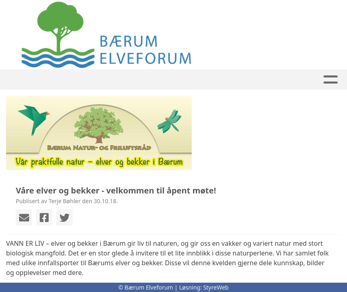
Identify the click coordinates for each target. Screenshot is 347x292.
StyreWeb (216, 287)
